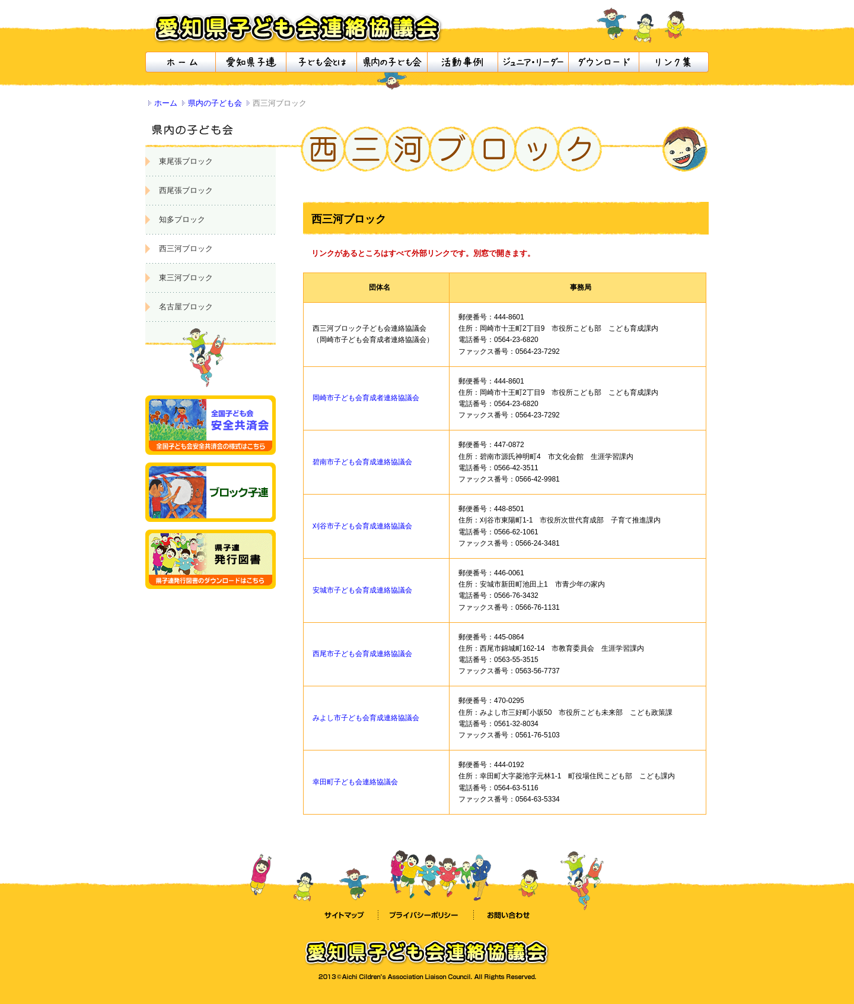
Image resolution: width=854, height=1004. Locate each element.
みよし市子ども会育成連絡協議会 (366, 718)
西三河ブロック (186, 248)
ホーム (165, 103)
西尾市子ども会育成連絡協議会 (362, 654)
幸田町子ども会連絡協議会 (355, 782)
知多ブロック (182, 219)
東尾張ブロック (186, 161)
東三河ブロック (186, 277)
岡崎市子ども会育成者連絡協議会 (366, 398)
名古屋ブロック (186, 306)
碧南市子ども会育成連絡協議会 (362, 462)
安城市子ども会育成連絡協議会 (362, 590)
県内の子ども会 (215, 103)
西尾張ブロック (186, 190)
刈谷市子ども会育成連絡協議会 (362, 526)
